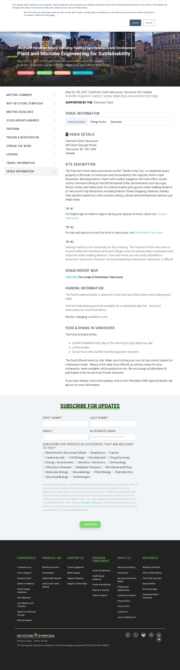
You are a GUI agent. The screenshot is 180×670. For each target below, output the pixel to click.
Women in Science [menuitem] (100, 590)
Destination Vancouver (149, 232)
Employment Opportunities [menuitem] (123, 588)
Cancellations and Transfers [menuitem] (25, 605)
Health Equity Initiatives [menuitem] (98, 577)
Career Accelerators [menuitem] (101, 570)
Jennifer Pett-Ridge (145, 96)
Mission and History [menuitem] (126, 567)
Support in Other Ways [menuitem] (77, 584)
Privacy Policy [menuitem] (124, 601)
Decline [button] (149, 23)
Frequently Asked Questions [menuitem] (151, 596)
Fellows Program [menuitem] (99, 595)
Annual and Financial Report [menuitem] (127, 580)
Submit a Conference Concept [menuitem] (26, 613)
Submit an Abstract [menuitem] (25, 584)
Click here (71, 277)
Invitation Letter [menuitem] (24, 578)
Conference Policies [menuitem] (127, 595)
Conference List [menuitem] (24, 567)
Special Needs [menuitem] (149, 584)
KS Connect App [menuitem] (150, 589)
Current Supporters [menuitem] (75, 567)
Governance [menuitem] (123, 573)
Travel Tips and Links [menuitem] (152, 578)
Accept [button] (135, 23)
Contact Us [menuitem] (123, 612)
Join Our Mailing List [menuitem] (127, 617)
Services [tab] (116, 122)
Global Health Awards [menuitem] (51, 578)
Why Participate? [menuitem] (24, 620)
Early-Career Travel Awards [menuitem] (51, 585)
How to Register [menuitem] (24, 573)
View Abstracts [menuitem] (24, 598)
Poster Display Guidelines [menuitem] (23, 591)
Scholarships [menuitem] (48, 573)
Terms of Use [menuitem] (123, 606)
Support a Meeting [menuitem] (75, 578)
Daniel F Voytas (102, 96)
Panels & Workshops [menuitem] (101, 585)
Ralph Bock (120, 96)
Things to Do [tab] (98, 122)
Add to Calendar (82, 73)
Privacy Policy (90, 502)
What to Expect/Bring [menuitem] (152, 573)
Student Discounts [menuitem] (50, 567)
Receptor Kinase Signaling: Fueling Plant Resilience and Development (84, 48)
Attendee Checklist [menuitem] (151, 567)
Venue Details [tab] (76, 122)
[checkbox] (89, 465)
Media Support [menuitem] (73, 573)
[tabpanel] (119, 256)
